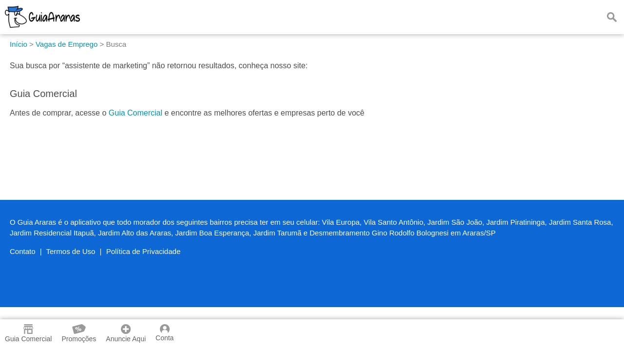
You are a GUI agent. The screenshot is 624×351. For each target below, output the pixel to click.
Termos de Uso (71, 251)
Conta (165, 333)
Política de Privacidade (143, 251)
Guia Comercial (135, 113)
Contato (23, 251)
